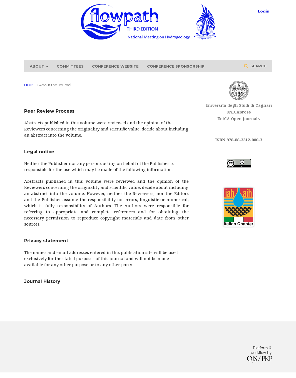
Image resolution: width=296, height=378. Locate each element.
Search (258, 66)
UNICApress (238, 112)
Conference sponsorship (176, 66)
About (37, 66)
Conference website (115, 66)
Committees (70, 66)
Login (263, 11)
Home (30, 85)
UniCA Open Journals (238, 118)
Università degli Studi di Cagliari (238, 105)
